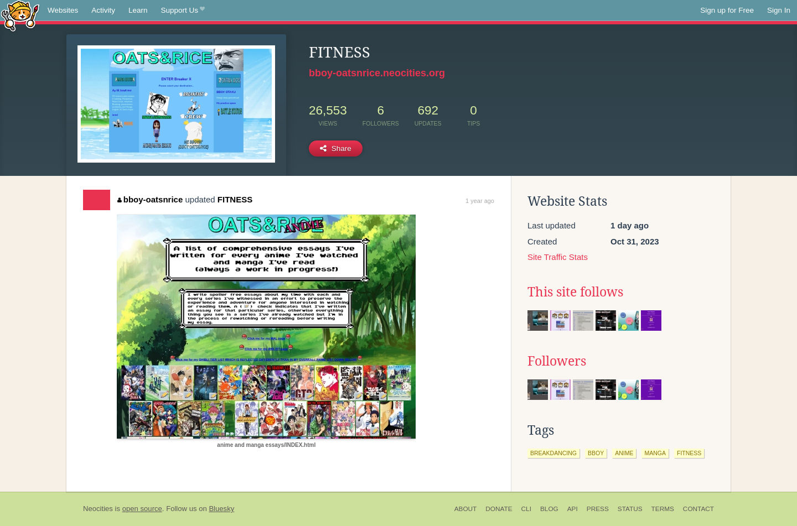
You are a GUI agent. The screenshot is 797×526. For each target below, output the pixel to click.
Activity (103, 10)
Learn (138, 10)
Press (598, 509)
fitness (689, 453)
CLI (526, 509)
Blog (549, 509)
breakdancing (553, 453)
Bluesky (221, 508)
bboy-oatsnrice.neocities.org (377, 73)
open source (142, 508)
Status (630, 509)
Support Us (183, 10)
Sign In (778, 10)
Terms (662, 509)
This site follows (575, 292)
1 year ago (479, 200)
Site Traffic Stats (557, 257)
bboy (596, 453)
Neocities (98, 508)
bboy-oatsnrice (150, 199)
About (465, 509)
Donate (498, 509)
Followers (556, 361)
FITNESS (235, 199)
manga (655, 453)
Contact (698, 509)
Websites (63, 10)
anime (624, 453)
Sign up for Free (727, 10)
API (572, 509)
